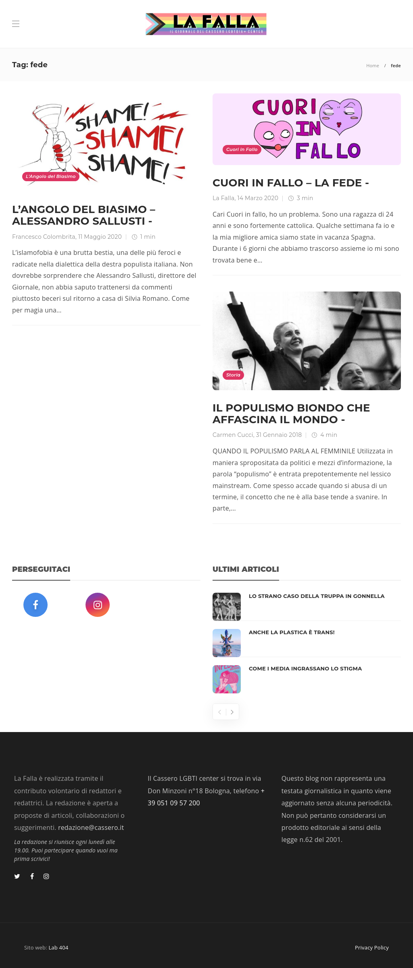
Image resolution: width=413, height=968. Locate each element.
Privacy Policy (372, 947)
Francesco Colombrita (43, 236)
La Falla (223, 198)
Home (372, 65)
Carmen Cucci (233, 434)
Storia (233, 375)
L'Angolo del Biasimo (51, 176)
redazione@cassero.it (91, 827)
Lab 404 (58, 947)
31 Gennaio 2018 (279, 434)
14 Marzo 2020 (257, 198)
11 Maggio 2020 (100, 236)
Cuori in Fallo (242, 149)
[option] (307, 643)
